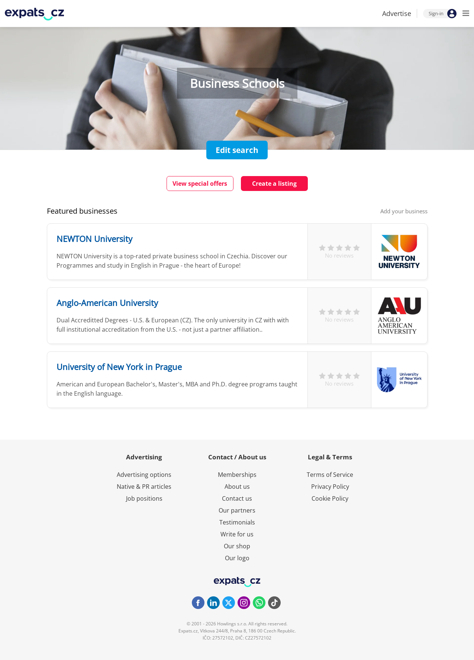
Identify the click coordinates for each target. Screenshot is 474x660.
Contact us (237, 498)
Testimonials (237, 522)
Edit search (237, 150)
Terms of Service (330, 475)
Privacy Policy (330, 486)
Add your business (404, 211)
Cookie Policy (330, 498)
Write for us (237, 534)
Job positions (144, 498)
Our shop (237, 546)
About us (237, 486)
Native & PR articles (144, 486)
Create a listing (274, 183)
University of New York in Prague (119, 366)
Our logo (237, 558)
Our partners (237, 510)
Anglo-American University (107, 302)
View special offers (199, 183)
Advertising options (144, 475)
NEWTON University (94, 238)
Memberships (237, 475)
